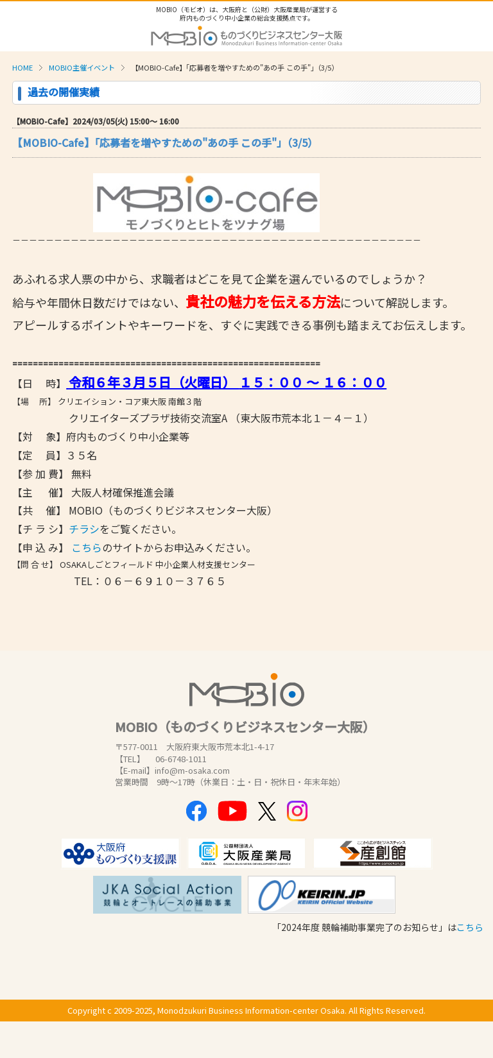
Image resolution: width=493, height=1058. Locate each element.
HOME (22, 67)
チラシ (84, 528)
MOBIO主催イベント (82, 67)
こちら (86, 547)
